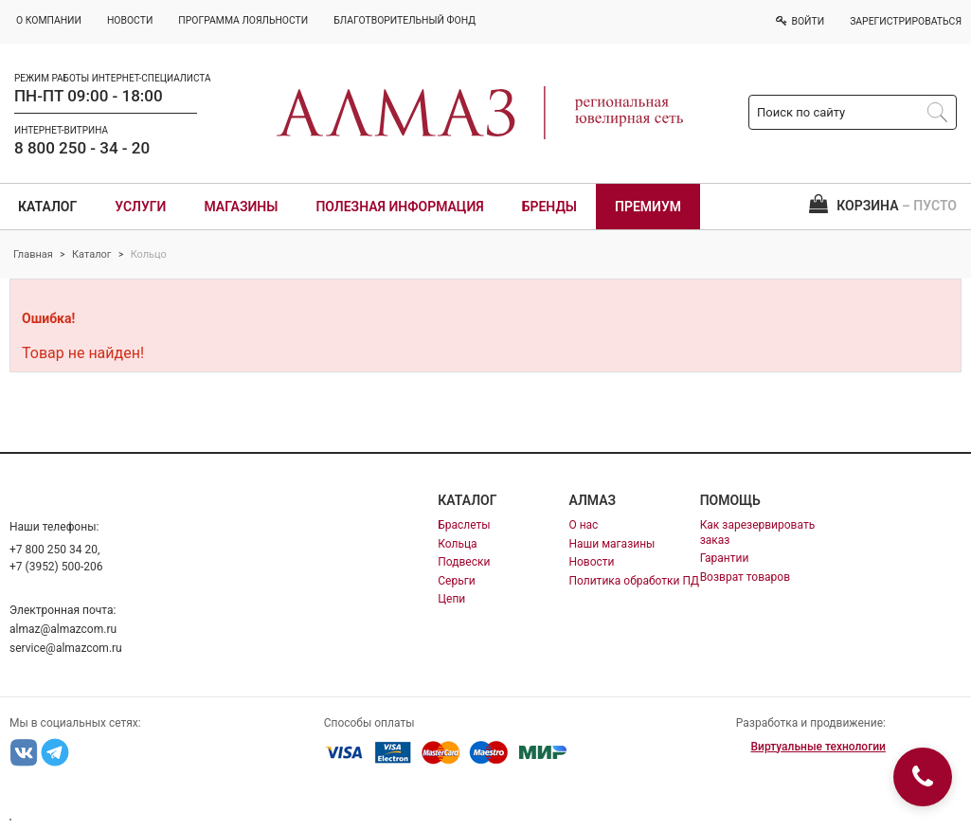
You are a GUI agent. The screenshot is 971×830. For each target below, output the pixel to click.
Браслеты (464, 525)
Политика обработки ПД (633, 580)
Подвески (464, 561)
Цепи (451, 598)
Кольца (457, 543)
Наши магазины (611, 543)
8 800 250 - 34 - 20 (82, 147)
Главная (33, 254)
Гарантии (724, 558)
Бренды (549, 206)
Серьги (456, 580)
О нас (583, 525)
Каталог (47, 206)
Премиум (648, 206)
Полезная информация (399, 206)
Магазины (241, 206)
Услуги (140, 206)
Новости (591, 561)
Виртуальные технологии (817, 746)
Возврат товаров (745, 577)
